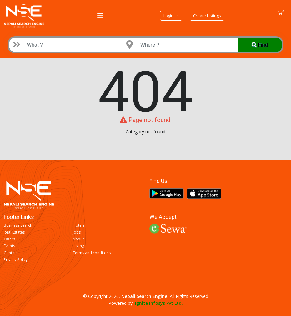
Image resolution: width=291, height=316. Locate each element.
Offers (9, 239)
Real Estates (14, 232)
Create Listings (207, 15)
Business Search (18, 225)
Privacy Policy (16, 260)
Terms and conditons (92, 253)
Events (9, 246)
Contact (11, 253)
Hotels (78, 225)
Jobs (77, 232)
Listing (78, 246)
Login (171, 15)
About (78, 239)
